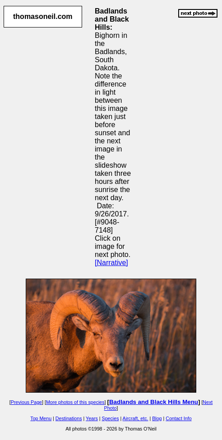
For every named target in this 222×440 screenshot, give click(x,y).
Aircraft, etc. (135, 418)
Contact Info (178, 418)
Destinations (69, 418)
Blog (157, 418)
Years (92, 418)
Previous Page (26, 402)
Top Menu (40, 418)
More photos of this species (75, 402)
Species (110, 418)
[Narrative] (111, 262)
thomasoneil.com (43, 16)
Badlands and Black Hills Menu (153, 402)
